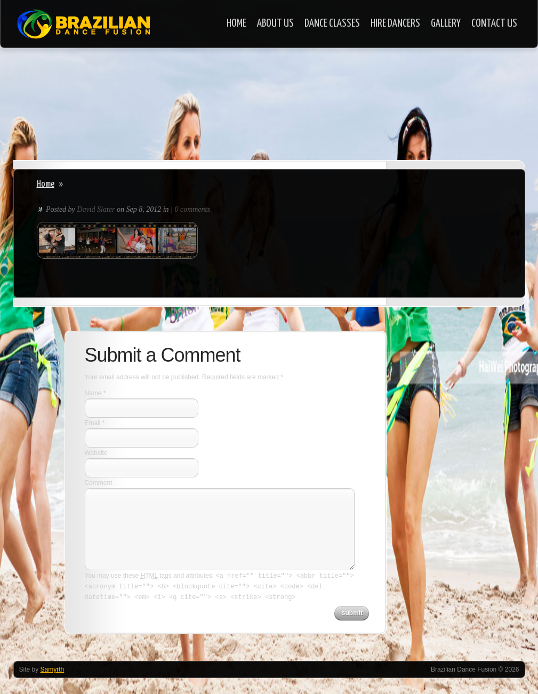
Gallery (446, 23)
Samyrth (53, 669)
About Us (275, 23)
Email (93, 423)
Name (93, 393)
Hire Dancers (395, 23)
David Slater (96, 209)
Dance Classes (332, 23)
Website (96, 453)
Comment (99, 482)
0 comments (192, 209)
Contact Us (494, 23)
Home (236, 23)
